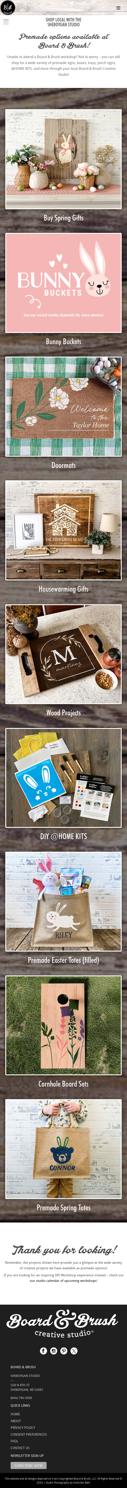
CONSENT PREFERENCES (29, 1434)
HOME (15, 1414)
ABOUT (16, 1421)
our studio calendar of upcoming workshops (63, 1280)
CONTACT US (20, 1448)
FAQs (14, 1441)
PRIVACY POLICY (23, 1427)
